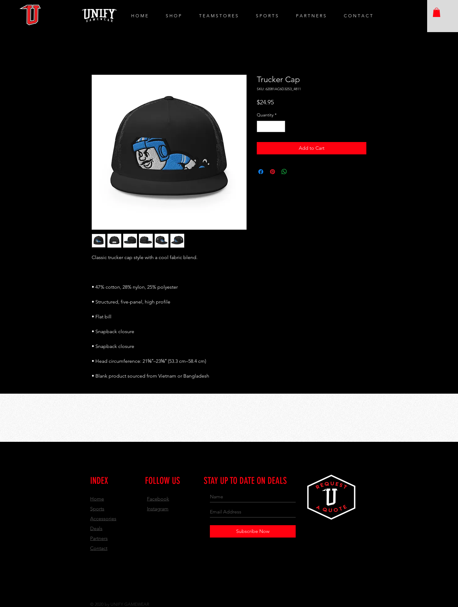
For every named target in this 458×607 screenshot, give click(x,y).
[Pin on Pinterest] (272, 171)
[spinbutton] (271, 126)
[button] (436, 12)
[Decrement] (261, 126)
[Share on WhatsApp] (284, 171)
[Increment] (280, 126)
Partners (99, 538)
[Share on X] (296, 171)
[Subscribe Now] (253, 531)
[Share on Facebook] (260, 171)
